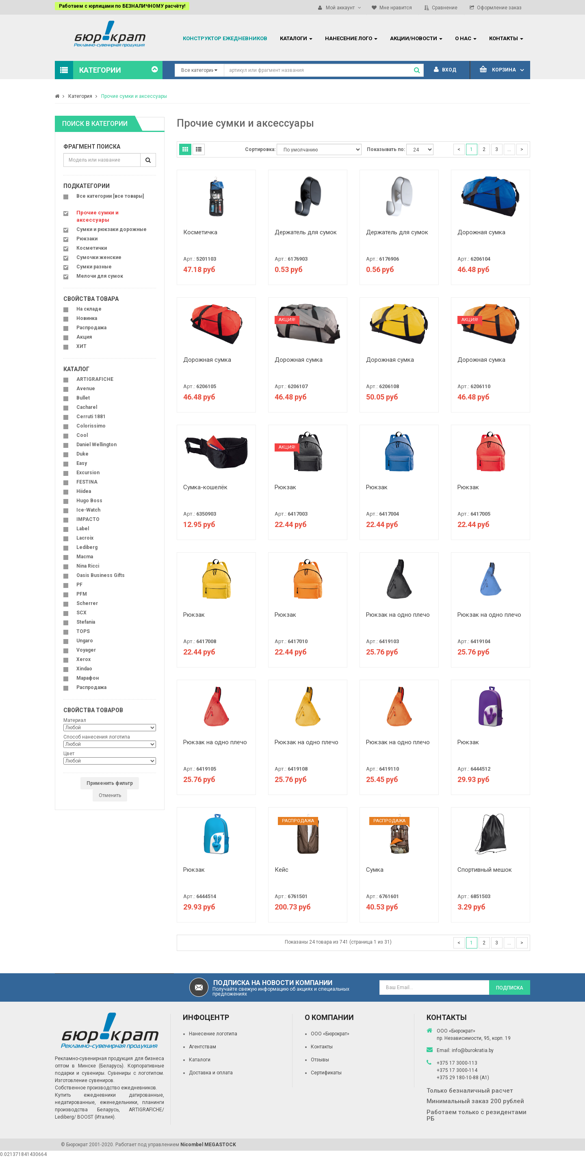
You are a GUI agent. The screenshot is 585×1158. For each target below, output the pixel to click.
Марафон (87, 678)
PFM (81, 594)
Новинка (86, 318)
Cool (82, 435)
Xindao (84, 669)
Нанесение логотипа (213, 1034)
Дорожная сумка (481, 232)
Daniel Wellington (96, 444)
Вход (445, 70)
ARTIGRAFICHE (94, 379)
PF (79, 585)
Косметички (91, 248)
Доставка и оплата (211, 1073)
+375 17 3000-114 (457, 1070)
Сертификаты (326, 1073)
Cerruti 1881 (91, 416)
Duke (82, 454)
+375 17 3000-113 (457, 1063)
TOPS (83, 631)
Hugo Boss (89, 500)
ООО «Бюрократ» (330, 1034)
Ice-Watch (88, 510)
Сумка (375, 869)
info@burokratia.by (473, 1050)
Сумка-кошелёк (205, 487)
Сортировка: (260, 149)
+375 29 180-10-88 (458, 1077)
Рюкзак (285, 487)
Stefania (85, 622)
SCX (81, 613)
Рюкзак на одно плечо (398, 614)
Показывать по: (386, 149)
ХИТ (81, 346)
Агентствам (202, 1047)
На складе (89, 309)
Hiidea (83, 491)
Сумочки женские (98, 257)
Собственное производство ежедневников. (106, 1088)
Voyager (86, 650)
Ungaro (84, 641)
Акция (84, 337)
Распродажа (91, 328)
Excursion (88, 472)
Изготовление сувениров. (85, 1080)
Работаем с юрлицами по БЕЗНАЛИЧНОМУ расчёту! (122, 6)
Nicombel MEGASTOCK (208, 1144)
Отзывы (320, 1060)
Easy (81, 463)
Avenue (85, 388)
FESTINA (87, 482)
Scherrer (87, 603)
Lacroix (84, 538)
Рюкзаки (87, 239)
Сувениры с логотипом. (136, 1073)
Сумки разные (94, 267)
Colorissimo (91, 426)
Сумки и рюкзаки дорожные (111, 229)
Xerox (83, 659)
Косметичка (200, 232)
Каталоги (199, 1060)
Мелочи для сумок (99, 276)
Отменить (110, 795)
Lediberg (87, 547)
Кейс (281, 869)
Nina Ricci (87, 566)
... (509, 149)
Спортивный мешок (484, 869)
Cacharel (86, 407)
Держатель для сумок (306, 232)
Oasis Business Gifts (100, 575)
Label (82, 528)
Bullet (83, 398)
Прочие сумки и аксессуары (134, 96)
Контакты (322, 1047)
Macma (84, 557)
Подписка (509, 988)
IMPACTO (88, 519)
